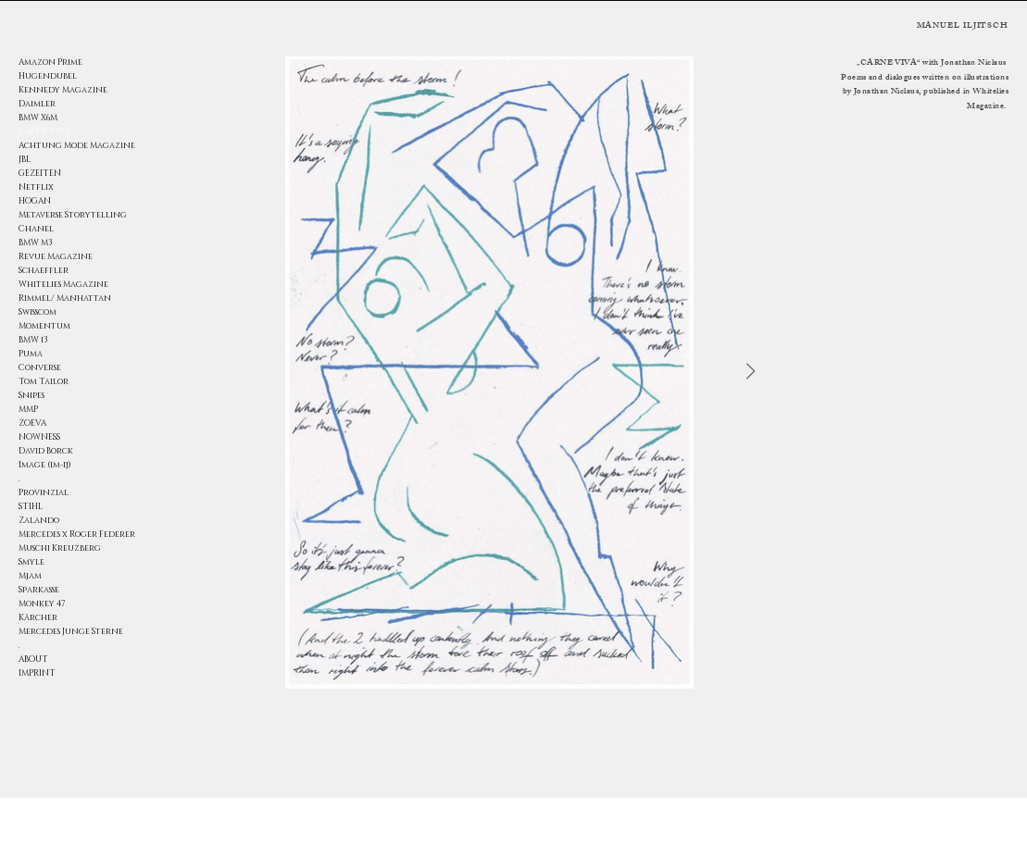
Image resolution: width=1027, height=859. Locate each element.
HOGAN (35, 200)
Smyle (31, 561)
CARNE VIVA (44, 131)
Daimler (37, 103)
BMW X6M (38, 117)
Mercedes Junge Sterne (71, 631)
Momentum (44, 325)
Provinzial (44, 492)
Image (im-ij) (45, 464)
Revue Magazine (56, 256)
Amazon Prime (50, 62)
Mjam (30, 575)
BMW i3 (33, 339)
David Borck (46, 450)
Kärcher (38, 617)
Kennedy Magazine (63, 89)
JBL (25, 159)
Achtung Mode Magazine (75, 145)
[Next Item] (750, 371)
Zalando (39, 520)
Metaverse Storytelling (73, 214)
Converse (40, 367)
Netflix (36, 187)
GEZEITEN (40, 173)
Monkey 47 (42, 603)
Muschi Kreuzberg (60, 548)
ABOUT (33, 659)
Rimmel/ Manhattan (65, 298)
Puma (31, 353)
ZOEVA (32, 423)
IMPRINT (37, 672)
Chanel (36, 228)
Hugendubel (48, 75)
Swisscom (37, 311)
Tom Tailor (44, 381)
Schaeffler (44, 270)
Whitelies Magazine (63, 284)
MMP (28, 409)
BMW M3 (36, 242)
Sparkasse (39, 589)
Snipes (31, 395)
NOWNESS (39, 436)
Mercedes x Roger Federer (75, 534)
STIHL (31, 506)
